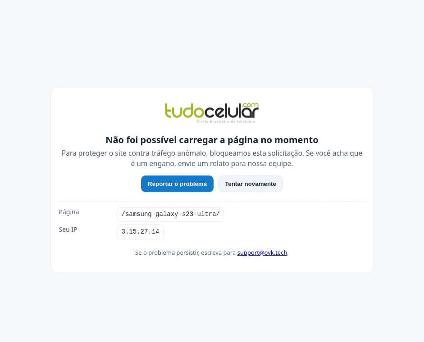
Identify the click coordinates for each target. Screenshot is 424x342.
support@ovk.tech (262, 252)
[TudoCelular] (212, 114)
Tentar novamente (250, 183)
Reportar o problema (177, 183)
